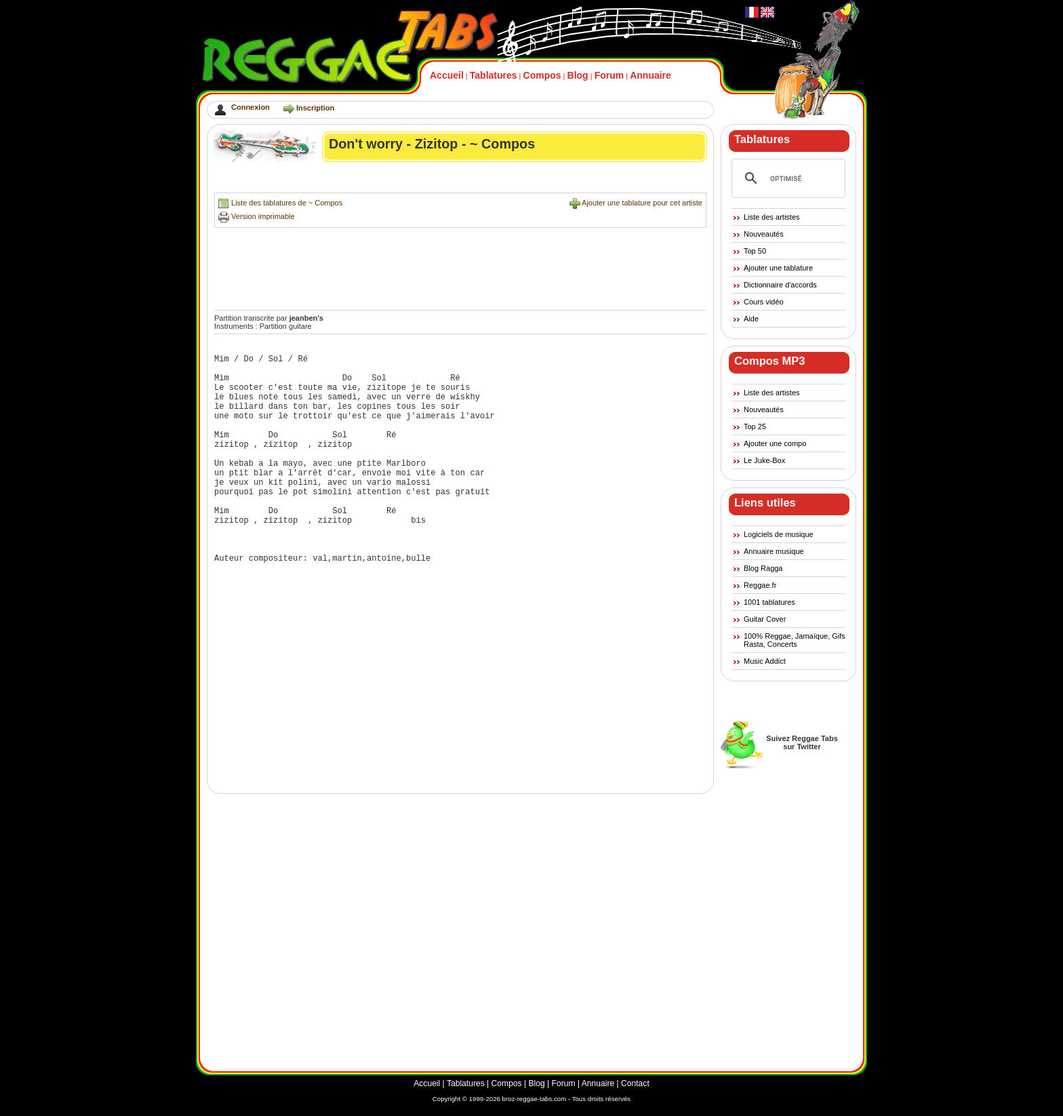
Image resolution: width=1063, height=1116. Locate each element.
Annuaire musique (774, 551)
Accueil (447, 75)
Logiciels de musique (779, 534)
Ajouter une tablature (778, 268)
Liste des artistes (772, 217)
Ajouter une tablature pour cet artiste (642, 203)
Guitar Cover (765, 619)
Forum (609, 75)
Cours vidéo (764, 302)
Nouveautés (764, 234)
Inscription (315, 108)
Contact (635, 1083)
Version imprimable (263, 216)
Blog (577, 75)
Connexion (250, 107)
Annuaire (650, 75)
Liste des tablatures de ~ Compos (286, 203)
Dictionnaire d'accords (780, 285)
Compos (542, 75)
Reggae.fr (760, 585)
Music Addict (765, 661)
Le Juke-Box (764, 460)
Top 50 (755, 251)
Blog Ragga (763, 568)
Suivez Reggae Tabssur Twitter (802, 742)
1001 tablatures (769, 602)
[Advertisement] (461, 181)
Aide (751, 319)
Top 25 (755, 426)
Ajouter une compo (775, 443)
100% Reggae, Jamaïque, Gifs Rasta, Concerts (794, 640)
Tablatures (493, 75)
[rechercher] (786, 178)
